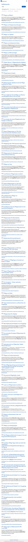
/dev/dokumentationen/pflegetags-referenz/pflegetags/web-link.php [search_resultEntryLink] (12, 171)
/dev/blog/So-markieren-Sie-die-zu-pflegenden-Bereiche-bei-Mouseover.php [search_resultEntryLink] (13, 411)
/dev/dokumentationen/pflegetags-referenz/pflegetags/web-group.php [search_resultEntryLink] (12, 432)
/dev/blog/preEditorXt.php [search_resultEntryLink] (5, 204)
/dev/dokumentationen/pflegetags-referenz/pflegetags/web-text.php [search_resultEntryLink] (12, 50)
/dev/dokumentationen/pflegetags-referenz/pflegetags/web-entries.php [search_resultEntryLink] (12, 59)
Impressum (12, 539)
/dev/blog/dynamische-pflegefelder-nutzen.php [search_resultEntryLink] (9, 382)
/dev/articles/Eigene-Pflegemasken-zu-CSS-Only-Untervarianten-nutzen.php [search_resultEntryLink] (13, 279)
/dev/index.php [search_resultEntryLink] (3, 245)
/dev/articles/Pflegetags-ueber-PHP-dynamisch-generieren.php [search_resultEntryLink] (11, 150)
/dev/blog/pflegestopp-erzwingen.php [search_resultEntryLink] (7, 80)
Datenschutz (16, 539)
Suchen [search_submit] (24, 6)
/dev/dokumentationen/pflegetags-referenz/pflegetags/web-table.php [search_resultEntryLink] (12, 40)
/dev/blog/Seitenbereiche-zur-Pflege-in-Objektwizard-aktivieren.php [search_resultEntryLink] (12, 352)
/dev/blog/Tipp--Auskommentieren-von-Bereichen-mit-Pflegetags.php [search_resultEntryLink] (12, 311)
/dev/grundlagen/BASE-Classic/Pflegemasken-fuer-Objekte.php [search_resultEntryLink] (11, 321)
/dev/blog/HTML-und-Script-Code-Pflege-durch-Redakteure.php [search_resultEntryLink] (11, 403)
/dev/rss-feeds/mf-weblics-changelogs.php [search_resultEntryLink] (8, 330)
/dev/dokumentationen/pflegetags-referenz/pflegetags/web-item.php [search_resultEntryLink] (12, 362)
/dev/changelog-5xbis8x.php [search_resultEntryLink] (6, 535)
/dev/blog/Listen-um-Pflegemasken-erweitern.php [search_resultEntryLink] (9, 392)
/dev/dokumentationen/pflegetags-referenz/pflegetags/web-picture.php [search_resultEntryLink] (12, 22)
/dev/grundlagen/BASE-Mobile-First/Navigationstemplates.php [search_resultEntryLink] (11, 524)
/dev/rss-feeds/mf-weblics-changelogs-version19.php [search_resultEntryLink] (9, 483)
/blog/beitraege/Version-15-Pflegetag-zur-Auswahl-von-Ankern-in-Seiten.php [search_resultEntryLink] (13, 268)
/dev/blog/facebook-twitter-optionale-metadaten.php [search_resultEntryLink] (10, 290)
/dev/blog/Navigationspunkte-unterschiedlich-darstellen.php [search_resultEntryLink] (11, 505)
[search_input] (11, 6)
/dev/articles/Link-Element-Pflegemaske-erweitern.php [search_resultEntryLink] (10, 181)
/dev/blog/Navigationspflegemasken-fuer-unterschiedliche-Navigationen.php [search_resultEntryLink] (13, 215)
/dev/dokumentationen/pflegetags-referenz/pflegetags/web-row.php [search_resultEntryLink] (12, 300)
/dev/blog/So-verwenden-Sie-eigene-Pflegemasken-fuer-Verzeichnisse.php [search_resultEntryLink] (13, 341)
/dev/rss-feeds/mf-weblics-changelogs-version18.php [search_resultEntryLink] (9, 494)
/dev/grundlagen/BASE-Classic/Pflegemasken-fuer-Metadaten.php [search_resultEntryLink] (12, 161)
